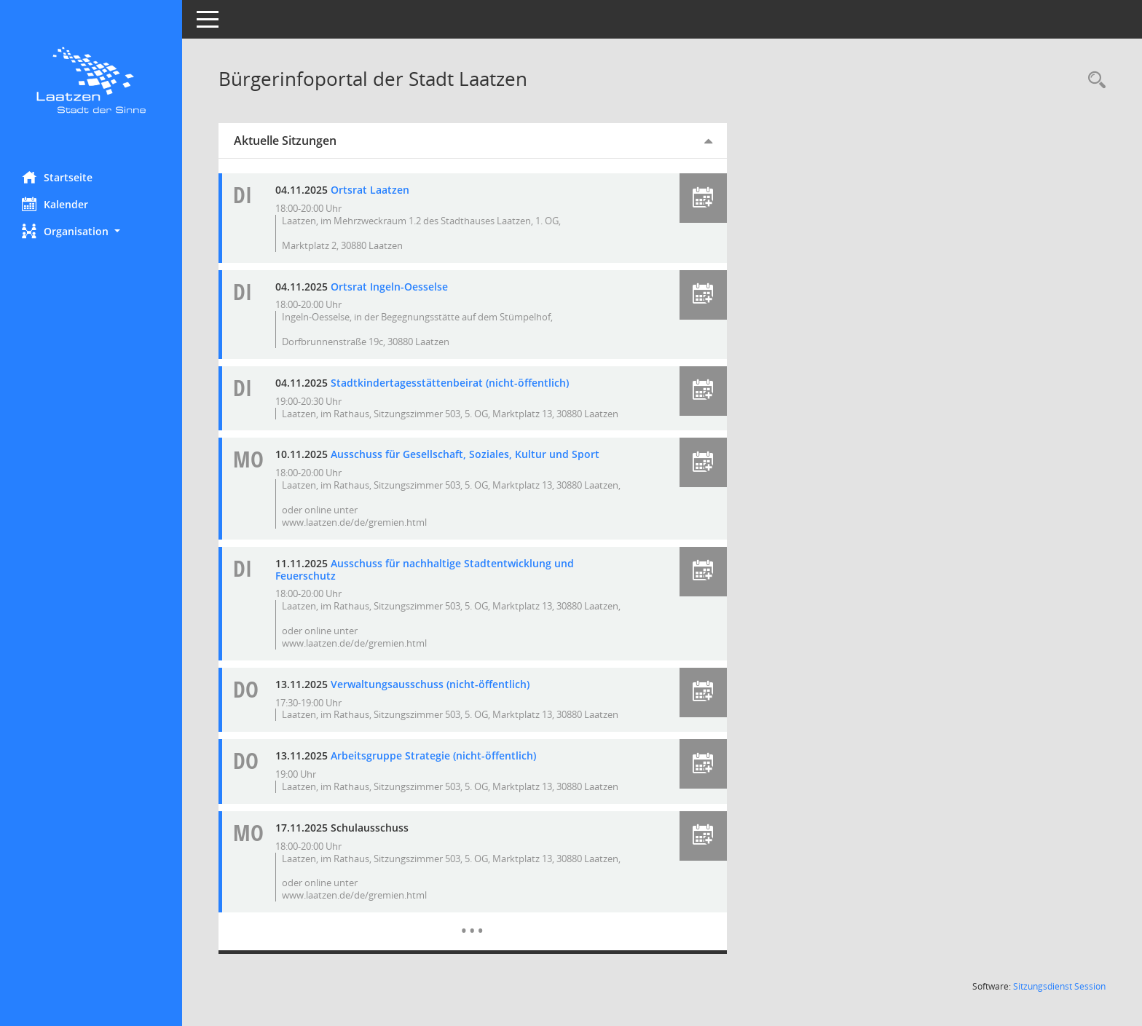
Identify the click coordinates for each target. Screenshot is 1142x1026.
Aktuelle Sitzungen (285, 141)
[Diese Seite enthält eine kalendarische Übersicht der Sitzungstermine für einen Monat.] (472, 920)
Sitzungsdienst (1059, 986)
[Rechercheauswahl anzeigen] (1093, 80)
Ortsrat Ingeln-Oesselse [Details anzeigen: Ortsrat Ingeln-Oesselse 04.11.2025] (389, 286)
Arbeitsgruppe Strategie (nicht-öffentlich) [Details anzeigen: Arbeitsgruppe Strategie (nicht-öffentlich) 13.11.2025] (433, 755)
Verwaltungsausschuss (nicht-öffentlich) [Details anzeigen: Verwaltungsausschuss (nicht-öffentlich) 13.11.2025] (430, 684)
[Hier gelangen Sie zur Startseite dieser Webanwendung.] (91, 80)
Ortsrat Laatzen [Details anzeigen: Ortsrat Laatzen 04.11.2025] (370, 190)
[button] (91, 231)
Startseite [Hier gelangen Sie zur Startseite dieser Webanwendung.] (57, 177)
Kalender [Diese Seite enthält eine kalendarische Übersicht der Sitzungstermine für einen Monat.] (55, 204)
